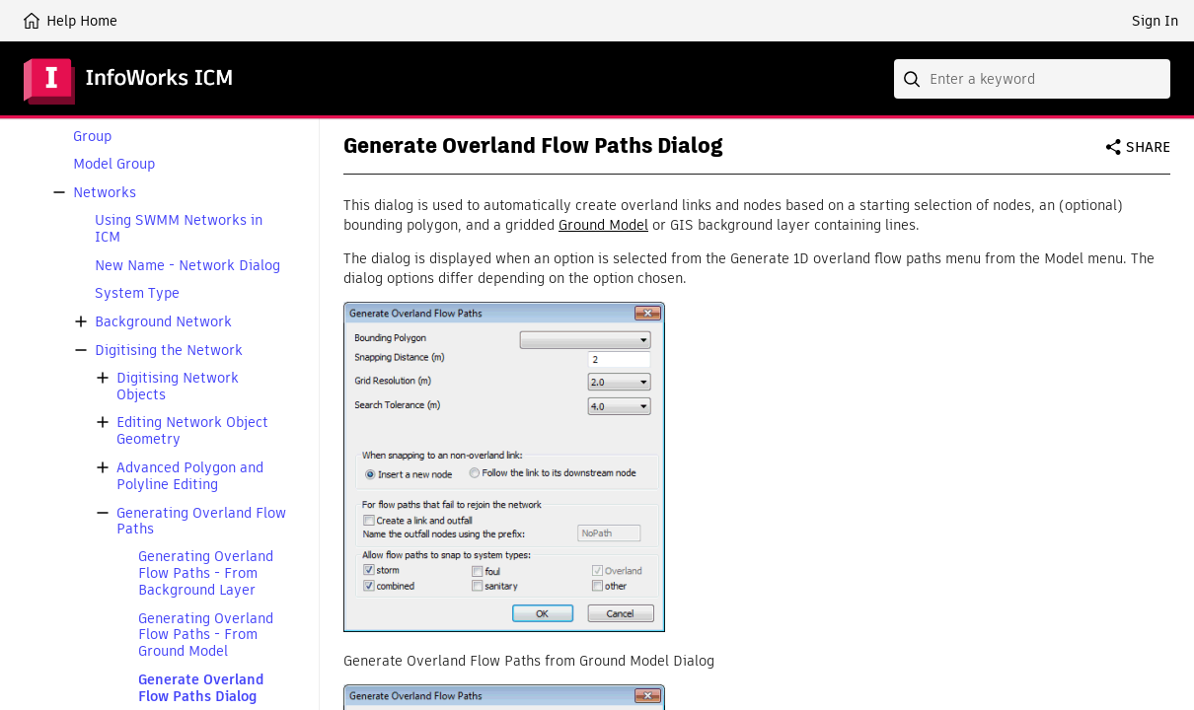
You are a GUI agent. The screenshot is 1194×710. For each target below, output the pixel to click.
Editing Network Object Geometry (192, 431)
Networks (104, 192)
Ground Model (603, 225)
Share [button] (1148, 147)
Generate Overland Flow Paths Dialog (200, 688)
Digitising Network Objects (177, 386)
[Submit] (913, 79)
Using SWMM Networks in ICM (178, 229)
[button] (59, 192)
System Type (137, 293)
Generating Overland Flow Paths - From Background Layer (205, 573)
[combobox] (1032, 79)
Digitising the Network (169, 350)
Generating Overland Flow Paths (201, 521)
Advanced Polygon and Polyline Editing (189, 476)
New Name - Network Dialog (187, 265)
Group (92, 136)
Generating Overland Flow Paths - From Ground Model (205, 635)
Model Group (114, 164)
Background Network (163, 322)
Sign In (1155, 21)
